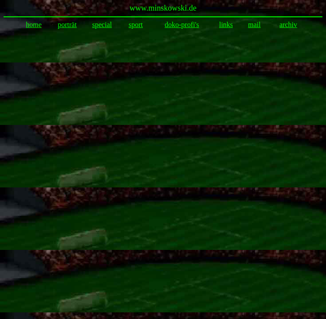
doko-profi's (182, 24)
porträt (67, 24)
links (226, 24)
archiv (288, 24)
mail (254, 24)
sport (136, 24)
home (34, 24)
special (102, 24)
